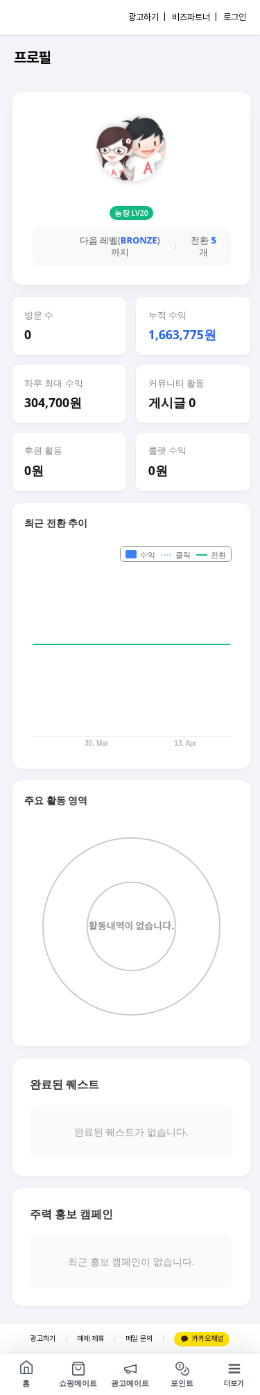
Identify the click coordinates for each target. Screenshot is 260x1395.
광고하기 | (147, 17)
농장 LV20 (131, 213)
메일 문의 (139, 1338)
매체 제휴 (90, 1338)
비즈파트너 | (194, 17)
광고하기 (43, 1338)
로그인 (234, 17)
